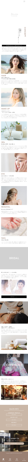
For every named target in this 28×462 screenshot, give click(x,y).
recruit (10, 460)
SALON (3, 460)
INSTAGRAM (24, 460)
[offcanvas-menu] (24, 1)
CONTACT (16, 460)
